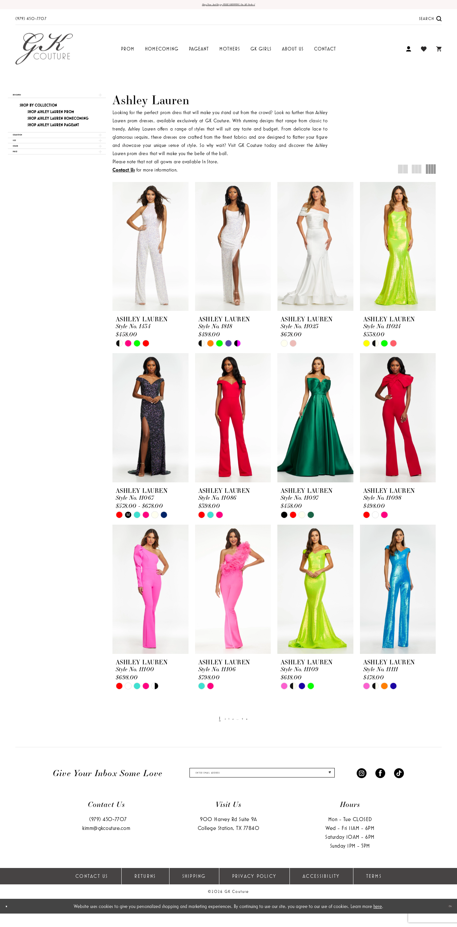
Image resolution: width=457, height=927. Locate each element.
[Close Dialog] (10, 919)
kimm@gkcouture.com (106, 841)
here (377, 919)
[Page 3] (225, 721)
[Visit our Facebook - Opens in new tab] (380, 781)
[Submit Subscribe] (324, 781)
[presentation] (150, 249)
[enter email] (262, 781)
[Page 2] (218, 721)
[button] (408, 52)
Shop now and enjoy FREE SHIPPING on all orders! (228, 6)
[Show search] (430, 22)
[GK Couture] (44, 52)
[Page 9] (250, 721)
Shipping (194, 889)
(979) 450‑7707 (108, 832)
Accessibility (321, 889)
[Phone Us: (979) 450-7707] (30, 22)
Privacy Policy (254, 889)
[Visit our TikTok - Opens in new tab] (399, 781)
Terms (374, 889)
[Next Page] (258, 721)
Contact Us (91, 889)
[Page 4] (232, 721)
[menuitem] (30, 22)
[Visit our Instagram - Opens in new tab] (361, 781)
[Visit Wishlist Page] (423, 52)
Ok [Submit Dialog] (446, 919)
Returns (145, 889)
